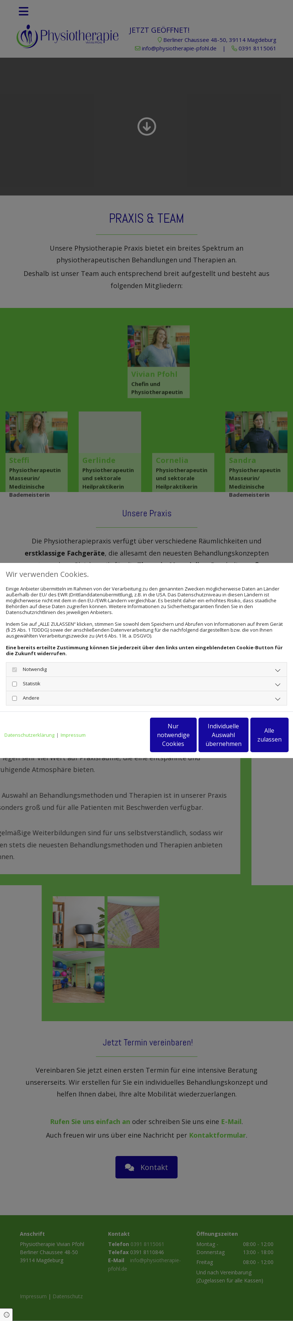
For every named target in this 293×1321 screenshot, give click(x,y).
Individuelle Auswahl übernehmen (185, 738)
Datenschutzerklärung (29, 717)
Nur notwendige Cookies (114, 737)
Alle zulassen (254, 738)
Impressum (73, 717)
